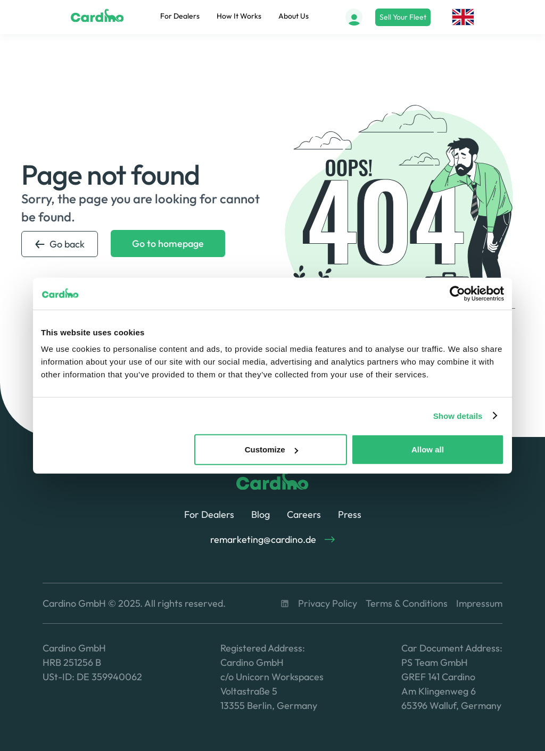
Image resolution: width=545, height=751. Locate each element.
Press (349, 514)
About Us (293, 16)
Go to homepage (168, 243)
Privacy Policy (327, 603)
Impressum (479, 603)
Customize (271, 449)
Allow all (427, 449)
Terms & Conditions (407, 603)
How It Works (239, 16)
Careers (304, 514)
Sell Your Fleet (402, 17)
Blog (260, 514)
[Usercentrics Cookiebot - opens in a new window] (457, 293)
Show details (458, 415)
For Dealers (180, 16)
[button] (463, 17)
